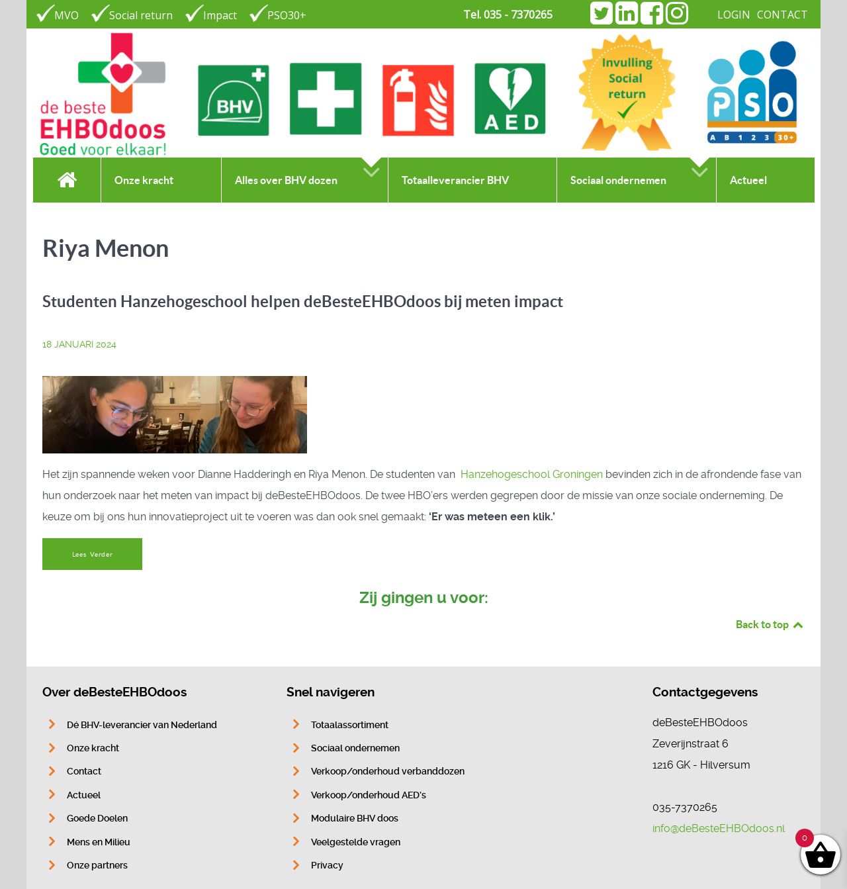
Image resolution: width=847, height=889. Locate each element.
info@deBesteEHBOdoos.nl (718, 828)
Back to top (770, 624)
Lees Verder (92, 554)
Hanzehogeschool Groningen (532, 474)
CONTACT (782, 14)
